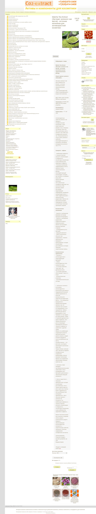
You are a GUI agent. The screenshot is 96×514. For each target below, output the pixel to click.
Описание (55, 56)
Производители (85, 145)
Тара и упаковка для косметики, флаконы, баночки (19, 103)
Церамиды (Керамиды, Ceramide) (16, 115)
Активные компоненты (30, 11)
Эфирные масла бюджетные (15, 121)
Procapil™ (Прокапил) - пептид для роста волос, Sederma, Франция (88, 95)
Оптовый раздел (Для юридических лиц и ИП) (18, 16)
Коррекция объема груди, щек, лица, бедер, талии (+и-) (20, 64)
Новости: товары (85, 141)
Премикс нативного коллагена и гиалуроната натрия (13, 217)
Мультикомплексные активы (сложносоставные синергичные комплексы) (24, 74)
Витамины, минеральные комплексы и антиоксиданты (20, 35)
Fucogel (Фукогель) (87, 87)
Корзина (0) (84, 11)
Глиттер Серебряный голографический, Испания (56, 499)
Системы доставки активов (14, 98)
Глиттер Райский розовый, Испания (65, 498)
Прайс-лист (84, 71)
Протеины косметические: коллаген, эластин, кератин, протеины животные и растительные (28, 91)
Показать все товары (10, 125)
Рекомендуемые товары (87, 70)
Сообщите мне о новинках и (90, 132)
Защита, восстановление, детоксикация (17, 55)
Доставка (83, 63)
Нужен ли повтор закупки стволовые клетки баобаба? (12, 145)
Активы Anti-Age (12, 23)
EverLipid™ (8, 141)
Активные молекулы (13, 20)
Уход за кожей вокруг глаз (14, 109)
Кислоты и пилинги (13, 58)
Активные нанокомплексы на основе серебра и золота (20, 22)
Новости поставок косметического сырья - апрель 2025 (13, 170)
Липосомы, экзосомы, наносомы (15, 67)
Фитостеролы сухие (10, 132)
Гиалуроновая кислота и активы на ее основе (18, 46)
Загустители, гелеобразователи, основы (17, 53)
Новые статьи (8, 195)
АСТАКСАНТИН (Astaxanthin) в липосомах (88, 40)
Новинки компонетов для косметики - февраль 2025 (11, 173)
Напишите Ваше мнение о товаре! (89, 80)
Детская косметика (13, 52)
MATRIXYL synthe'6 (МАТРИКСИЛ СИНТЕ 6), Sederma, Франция (88, 113)
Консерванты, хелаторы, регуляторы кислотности (19, 59)
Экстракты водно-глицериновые (15, 116)
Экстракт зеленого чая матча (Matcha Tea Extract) (65, 463)
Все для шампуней (13, 44)
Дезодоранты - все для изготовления (16, 50)
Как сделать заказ (85, 67)
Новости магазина (85, 140)
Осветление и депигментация (15, 77)
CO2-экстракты (12, 17)
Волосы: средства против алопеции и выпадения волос (20, 37)
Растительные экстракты (14, 94)
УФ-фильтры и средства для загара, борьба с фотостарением (22, 107)
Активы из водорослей (13, 25)
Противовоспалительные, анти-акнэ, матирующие (19, 92)
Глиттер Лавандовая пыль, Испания (75, 486)
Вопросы (8, 221)
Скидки (83, 29)
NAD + (7, 137)
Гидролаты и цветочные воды (15, 47)
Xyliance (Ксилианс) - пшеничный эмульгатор (11, 143)
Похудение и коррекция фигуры (15, 88)
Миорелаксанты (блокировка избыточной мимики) (19, 73)
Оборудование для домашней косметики (17, 124)
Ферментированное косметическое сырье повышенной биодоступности (24, 113)
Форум (7, 128)
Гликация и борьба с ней (14, 49)
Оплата (83, 64)
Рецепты (7, 136)
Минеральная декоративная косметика (17, 71)
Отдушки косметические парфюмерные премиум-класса (20, 79)
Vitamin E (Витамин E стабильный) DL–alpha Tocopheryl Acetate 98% (88, 108)
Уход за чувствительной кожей (15, 110)
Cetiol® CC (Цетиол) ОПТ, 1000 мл (57, 486)
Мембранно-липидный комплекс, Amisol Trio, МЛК (89, 91)
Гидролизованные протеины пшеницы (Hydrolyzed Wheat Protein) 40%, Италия (89, 101)
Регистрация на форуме (87, 68)
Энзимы (10, 119)
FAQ (6, 223)
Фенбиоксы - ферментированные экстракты (18, 112)
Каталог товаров (20, 11)
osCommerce (53, 513)
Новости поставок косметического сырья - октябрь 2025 (13, 168)
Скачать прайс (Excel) (86, 72)
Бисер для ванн (12, 34)
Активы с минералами (13, 26)
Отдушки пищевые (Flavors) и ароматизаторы (18, 80)
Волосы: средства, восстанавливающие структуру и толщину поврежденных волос (26, 38)
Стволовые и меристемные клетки (16, 101)
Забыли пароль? (88, 57)
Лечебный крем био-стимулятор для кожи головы (12, 139)
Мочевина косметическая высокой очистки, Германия (89, 106)
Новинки (8, 205)
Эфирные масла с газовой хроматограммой (18, 122)
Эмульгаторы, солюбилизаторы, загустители (18, 118)
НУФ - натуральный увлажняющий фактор (18, 76)
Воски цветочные (12, 43)
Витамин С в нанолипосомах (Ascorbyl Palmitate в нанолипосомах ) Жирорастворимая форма (75, 500)
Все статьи (8, 197)
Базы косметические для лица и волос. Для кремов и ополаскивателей (24, 31)
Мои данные (78, 11)
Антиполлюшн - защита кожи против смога (18, 29)
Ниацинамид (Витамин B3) (88, 92)
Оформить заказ (92, 11)
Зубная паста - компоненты (14, 56)
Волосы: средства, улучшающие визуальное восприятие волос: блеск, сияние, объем (27, 40)
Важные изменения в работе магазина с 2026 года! (12, 165)
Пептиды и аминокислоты (14, 85)
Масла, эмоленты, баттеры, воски (16, 70)
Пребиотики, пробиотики (14, 89)
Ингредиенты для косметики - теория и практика (12, 199)
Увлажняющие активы (13, 104)
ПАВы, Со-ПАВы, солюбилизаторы (16, 83)
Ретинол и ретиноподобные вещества (17, 95)
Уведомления (85, 126)
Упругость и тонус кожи (13, 106)
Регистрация (88, 56)
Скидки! (83, 62)
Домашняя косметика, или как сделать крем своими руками (12, 202)
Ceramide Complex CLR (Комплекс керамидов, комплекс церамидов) (88, 98)
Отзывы (83, 77)
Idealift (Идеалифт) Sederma (89, 111)
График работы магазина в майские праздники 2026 (11, 160)
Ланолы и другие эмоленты (14, 65)
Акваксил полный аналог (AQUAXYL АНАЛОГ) (11, 134)
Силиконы (11, 97)
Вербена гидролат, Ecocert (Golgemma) (66, 486)
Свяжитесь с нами (85, 74)
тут (60, 448)
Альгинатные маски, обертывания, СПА (17, 28)
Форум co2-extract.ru (11, 131)
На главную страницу (10, 11)
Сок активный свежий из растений (16, 100)
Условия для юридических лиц (88, 66)
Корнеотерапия (12, 62)
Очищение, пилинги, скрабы (15, 82)
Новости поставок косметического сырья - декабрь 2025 (13, 163)
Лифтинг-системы (12, 68)
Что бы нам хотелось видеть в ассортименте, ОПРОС (12, 148)
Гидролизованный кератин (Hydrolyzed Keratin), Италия (89, 104)
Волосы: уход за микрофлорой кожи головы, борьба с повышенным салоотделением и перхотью (29, 41)
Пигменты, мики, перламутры (15, 86)
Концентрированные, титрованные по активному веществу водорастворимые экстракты (27, 61)
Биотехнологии (12, 32)
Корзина (83, 23)
